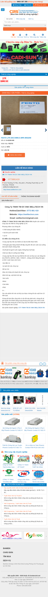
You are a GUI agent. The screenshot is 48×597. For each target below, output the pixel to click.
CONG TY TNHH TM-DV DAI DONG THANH (38, 481)
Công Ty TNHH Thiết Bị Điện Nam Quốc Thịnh (8, 466)
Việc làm (13, 36)
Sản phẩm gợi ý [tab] (7, 200)
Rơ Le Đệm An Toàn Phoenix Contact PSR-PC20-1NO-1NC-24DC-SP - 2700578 (35, 447)
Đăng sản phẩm (40, 5)
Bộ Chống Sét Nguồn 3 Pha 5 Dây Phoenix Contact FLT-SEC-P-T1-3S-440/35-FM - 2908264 (35, 429)
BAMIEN (6, 548)
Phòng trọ (11, 589)
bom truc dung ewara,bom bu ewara (5, 409)
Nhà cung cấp (34, 36)
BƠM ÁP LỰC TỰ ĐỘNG (17, 409)
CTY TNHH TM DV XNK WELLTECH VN (17, 174)
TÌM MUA (7, 556)
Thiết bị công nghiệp (16, 68)
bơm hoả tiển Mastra (41, 409)
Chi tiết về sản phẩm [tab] (9, 196)
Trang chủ (5, 68)
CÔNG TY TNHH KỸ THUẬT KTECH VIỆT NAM (23, 466)
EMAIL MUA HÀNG (15, 155)
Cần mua (20, 36)
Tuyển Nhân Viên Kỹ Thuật (12, 519)
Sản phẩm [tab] (9, 19)
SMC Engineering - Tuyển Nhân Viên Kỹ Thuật (17, 503)
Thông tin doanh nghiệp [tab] (30, 196)
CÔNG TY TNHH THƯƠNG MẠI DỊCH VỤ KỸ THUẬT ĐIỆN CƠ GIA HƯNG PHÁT (8, 481)
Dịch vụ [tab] (31, 19)
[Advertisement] (23, 336)
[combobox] (24, 25)
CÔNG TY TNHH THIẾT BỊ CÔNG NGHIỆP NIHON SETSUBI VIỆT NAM (37, 466)
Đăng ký (27, 5)
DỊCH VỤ (7, 561)
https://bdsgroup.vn (21, 589)
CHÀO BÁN (8, 552)
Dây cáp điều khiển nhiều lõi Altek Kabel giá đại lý (18, 488)
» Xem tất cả (41, 484)
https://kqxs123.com (33, 589)
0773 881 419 (32, 211)
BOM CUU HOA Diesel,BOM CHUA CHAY (30, 409)
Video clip (43, 36)
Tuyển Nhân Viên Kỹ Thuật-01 (13, 495)
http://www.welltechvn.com (12, 189)
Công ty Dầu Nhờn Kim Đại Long (24, 481)
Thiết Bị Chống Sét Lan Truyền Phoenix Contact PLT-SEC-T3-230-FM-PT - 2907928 (12, 447)
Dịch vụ (26, 36)
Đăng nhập (17, 5)
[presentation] (40, 364)
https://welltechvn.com (28, 214)
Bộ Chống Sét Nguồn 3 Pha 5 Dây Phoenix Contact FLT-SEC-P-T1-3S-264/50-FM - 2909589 (12, 429)
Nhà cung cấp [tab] (20, 19)
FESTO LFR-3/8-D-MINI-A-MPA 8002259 (16, 70)
